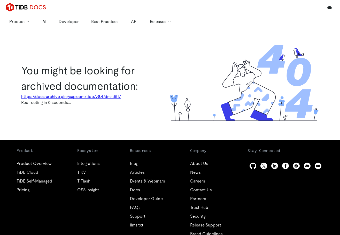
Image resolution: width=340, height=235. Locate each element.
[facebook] (285, 166)
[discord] (307, 166)
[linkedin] (274, 166)
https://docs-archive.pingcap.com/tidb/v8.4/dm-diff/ (71, 96)
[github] (253, 166)
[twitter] (263, 166)
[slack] (296, 166)
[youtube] (318, 166)
